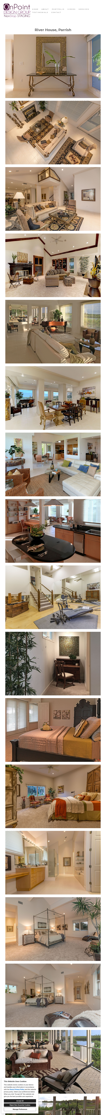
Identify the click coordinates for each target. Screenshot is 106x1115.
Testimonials (40, 12)
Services (84, 9)
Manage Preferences (20, 1109)
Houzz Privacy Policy (17, 1089)
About (45, 9)
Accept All (20, 1101)
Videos (72, 9)
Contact (56, 12)
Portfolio (58, 9)
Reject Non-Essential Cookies (20, 1105)
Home (35, 9)
